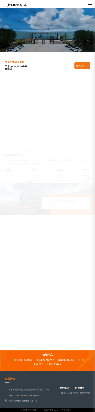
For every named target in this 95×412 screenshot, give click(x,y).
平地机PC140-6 (54, 364)
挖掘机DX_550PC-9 (23, 360)
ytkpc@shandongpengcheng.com (24, 395)
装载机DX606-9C (66, 360)
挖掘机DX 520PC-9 (45, 360)
